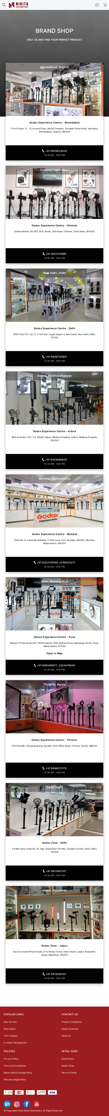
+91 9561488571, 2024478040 (56, 665)
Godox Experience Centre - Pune (54, 636)
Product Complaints (72, 1022)
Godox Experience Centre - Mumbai (54, 534)
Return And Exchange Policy (18, 1072)
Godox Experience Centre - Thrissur (54, 739)
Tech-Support (11, 1035)
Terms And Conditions (15, 1065)
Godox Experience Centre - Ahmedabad (54, 122)
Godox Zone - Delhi (54, 842)
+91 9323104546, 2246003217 (56, 562)
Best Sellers (10, 1028)
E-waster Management (15, 1042)
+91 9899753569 (56, 356)
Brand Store (68, 1058)
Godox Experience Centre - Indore (54, 431)
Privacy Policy (11, 1058)
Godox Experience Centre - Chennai (54, 225)
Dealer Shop (68, 1065)
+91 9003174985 (56, 253)
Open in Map (54, 653)
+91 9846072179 (56, 768)
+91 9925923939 (56, 150)
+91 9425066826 (56, 459)
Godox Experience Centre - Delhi (54, 328)
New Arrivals (10, 1022)
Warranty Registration (15, 1079)
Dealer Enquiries (70, 1028)
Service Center (69, 1072)
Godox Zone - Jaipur (54, 945)
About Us (66, 1035)
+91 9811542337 (56, 871)
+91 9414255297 (56, 974)
